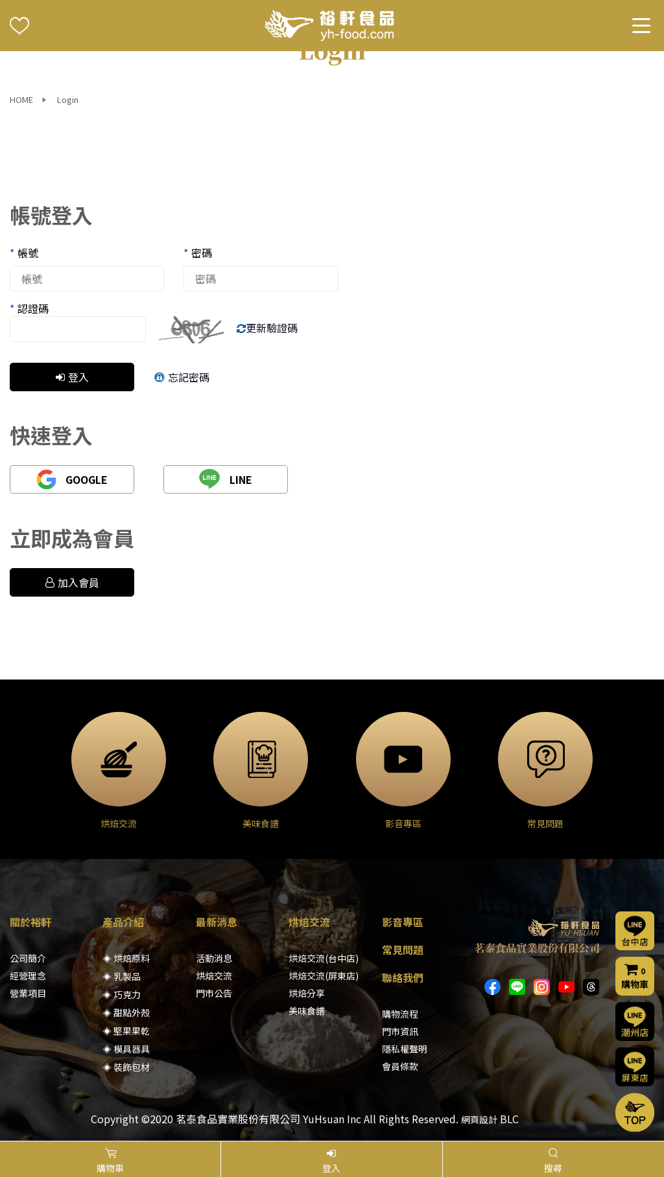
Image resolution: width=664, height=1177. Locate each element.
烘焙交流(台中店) (324, 958)
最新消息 (216, 922)
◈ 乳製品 (121, 976)
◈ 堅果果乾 (126, 1030)
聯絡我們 (402, 977)
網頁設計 (479, 1119)
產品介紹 (123, 922)
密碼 (198, 252)
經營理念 (28, 975)
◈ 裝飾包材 (126, 1066)
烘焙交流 (214, 975)
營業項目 (28, 993)
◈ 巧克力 (121, 994)
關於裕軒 (30, 922)
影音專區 (402, 922)
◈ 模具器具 (126, 1048)
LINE (225, 479)
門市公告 (214, 993)
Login (67, 99)
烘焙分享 (307, 993)
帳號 (24, 252)
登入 (72, 377)
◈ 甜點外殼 (126, 1012)
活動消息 (214, 958)
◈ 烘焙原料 (126, 958)
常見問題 (402, 949)
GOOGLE (72, 479)
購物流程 (400, 1013)
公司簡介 (28, 958)
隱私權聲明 (404, 1048)
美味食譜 (307, 1010)
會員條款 (400, 1066)
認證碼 (29, 308)
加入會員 (72, 582)
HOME (21, 99)
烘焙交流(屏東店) (324, 975)
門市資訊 (400, 1031)
